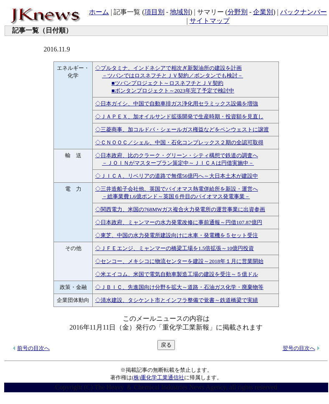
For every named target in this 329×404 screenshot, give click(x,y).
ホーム (99, 11)
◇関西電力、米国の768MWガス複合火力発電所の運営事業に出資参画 (180, 209)
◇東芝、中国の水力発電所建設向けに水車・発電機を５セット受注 (176, 235)
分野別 (238, 11)
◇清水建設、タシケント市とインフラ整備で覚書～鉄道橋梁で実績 (176, 300)
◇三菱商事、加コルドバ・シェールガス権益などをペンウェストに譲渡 (182, 129)
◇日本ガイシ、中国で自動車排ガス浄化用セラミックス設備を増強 (176, 103)
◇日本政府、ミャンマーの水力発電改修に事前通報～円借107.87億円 (178, 222)
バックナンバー (303, 11)
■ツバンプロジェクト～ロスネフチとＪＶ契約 (167, 83)
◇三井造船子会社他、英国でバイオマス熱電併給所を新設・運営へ (176, 189)
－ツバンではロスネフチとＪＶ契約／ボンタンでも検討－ (172, 75)
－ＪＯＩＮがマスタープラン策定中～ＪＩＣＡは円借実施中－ (178, 163)
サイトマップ (210, 20)
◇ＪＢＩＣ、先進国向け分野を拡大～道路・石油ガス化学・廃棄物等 (179, 287)
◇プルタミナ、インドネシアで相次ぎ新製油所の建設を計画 (168, 68)
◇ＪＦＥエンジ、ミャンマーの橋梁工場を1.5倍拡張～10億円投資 (174, 248)
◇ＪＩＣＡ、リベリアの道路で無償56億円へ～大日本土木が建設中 (176, 176)
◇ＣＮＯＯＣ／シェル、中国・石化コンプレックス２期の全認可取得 (179, 142)
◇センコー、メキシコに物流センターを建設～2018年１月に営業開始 (179, 261)
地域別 (180, 11)
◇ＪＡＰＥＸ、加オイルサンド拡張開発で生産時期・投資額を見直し (179, 116)
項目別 (154, 11)
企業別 (263, 11)
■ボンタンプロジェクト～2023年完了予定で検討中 (172, 90)
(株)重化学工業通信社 (158, 377)
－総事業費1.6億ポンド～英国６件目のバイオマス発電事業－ (176, 196)
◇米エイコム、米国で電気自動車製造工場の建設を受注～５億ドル (176, 274)
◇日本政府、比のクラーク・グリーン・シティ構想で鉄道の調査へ (176, 155)
